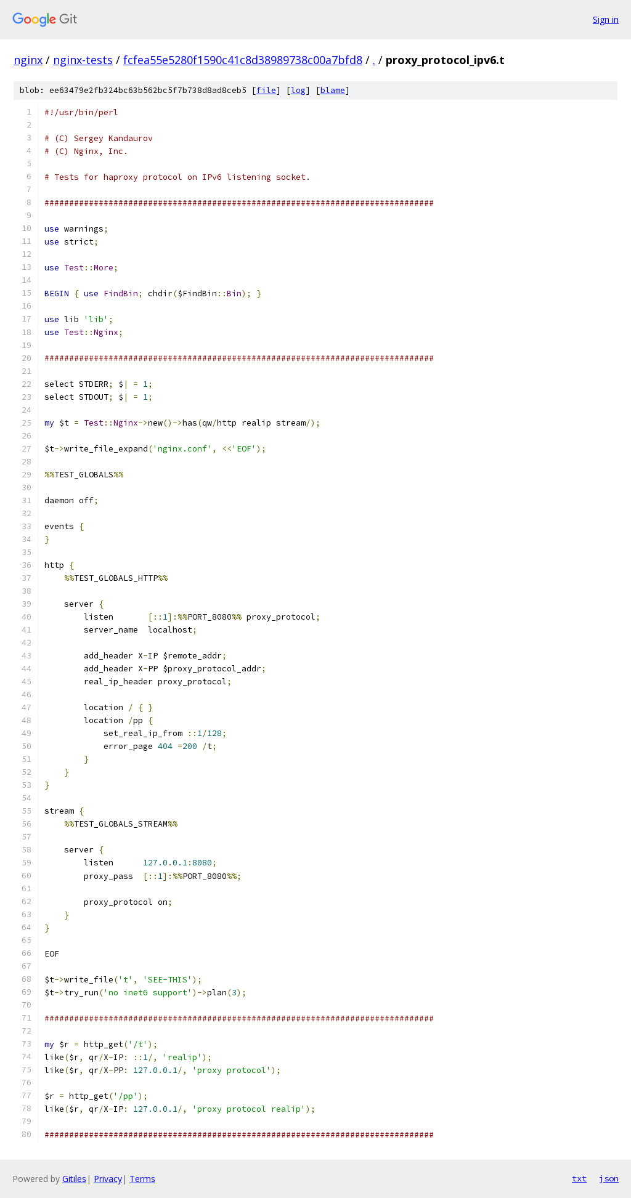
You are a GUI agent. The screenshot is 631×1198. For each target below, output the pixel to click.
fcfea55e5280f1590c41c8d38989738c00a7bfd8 (242, 59)
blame (332, 90)
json (609, 1178)
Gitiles (74, 1178)
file (266, 90)
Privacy (108, 1178)
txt (579, 1178)
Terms (142, 1178)
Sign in (606, 19)
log (298, 90)
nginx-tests (83, 59)
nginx (28, 59)
